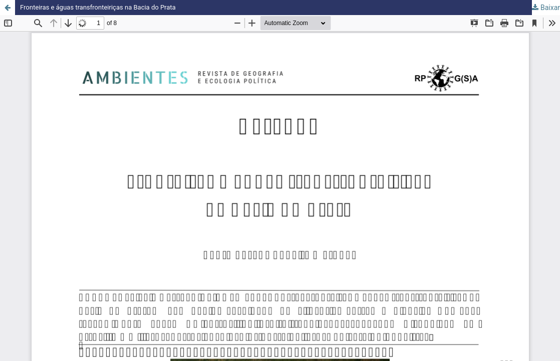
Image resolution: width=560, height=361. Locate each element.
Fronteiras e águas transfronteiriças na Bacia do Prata (104, 8)
